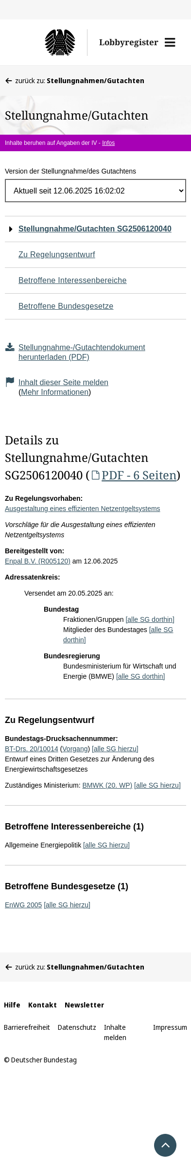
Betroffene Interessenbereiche (72, 280)
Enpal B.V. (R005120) (37, 561)
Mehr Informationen (54, 392)
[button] (169, 42)
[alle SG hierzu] (115, 749)
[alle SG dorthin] (149, 619)
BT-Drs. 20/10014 (31, 749)
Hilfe (12, 1004)
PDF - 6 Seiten (132, 475)
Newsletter (84, 1004)
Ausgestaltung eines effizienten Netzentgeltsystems (82, 508)
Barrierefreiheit (27, 1027)
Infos (108, 143)
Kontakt (42, 1004)
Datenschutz (77, 1027)
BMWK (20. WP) (108, 785)
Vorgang (74, 749)
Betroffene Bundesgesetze (66, 306)
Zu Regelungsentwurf (56, 254)
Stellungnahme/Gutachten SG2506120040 (95, 229)
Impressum (170, 1027)
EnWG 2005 (23, 905)
